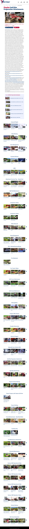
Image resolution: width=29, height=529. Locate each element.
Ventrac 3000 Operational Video (14, 463)
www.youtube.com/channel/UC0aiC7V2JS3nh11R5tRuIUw (15, 81)
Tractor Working (14, 405)
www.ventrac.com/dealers (12, 79)
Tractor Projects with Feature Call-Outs (14, 393)
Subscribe (17, 27)
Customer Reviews (14, 156)
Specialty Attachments (14, 370)
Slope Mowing (14, 133)
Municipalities (14, 302)
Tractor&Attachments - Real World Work (14, 417)
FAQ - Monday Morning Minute (14, 246)
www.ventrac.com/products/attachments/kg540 (14, 75)
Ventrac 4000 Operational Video (14, 484)
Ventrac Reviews (14, 505)
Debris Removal (14, 223)
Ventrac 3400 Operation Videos (14, 474)
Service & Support (14, 336)
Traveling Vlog (14, 428)
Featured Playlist (14, 122)
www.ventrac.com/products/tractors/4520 (13, 71)
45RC (14, 168)
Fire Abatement (14, 258)
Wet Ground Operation (14, 517)
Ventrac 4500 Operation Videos (14, 495)
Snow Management (14, 144)
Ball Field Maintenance (14, 191)
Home (4, 5)
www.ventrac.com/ (15, 78)
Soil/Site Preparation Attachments (14, 359)
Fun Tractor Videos (14, 268)
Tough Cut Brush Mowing (14, 381)
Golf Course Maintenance (14, 279)
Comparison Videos (14, 202)
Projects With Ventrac (14, 313)
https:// (6, 71)
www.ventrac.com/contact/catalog (12, 80)
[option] (7, 127)
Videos (7, 5)
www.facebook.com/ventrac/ (19, 82)
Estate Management (14, 235)
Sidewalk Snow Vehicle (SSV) (14, 347)
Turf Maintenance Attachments (14, 439)
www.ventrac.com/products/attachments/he (13, 73)
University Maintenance (14, 451)
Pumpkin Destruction (14, 326)
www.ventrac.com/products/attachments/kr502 (14, 77)
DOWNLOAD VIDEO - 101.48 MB (9, 27)
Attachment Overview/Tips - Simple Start (14, 179)
